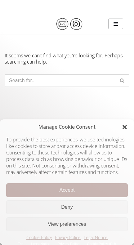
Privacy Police (68, 237)
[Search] (60, 80)
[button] (125, 127)
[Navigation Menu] (116, 24)
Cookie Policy (39, 237)
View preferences (67, 224)
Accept (67, 190)
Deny (67, 207)
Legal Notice (96, 237)
